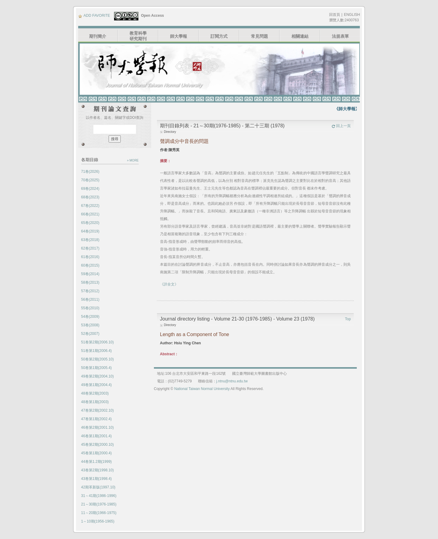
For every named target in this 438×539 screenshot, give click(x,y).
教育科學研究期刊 (138, 36)
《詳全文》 (169, 284)
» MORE (132, 160)
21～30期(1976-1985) (98, 504)
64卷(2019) (90, 231)
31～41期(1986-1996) (98, 496)
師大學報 (178, 36)
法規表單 (340, 36)
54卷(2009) (90, 316)
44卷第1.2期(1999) (96, 461)
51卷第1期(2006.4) (96, 351)
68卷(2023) (90, 197)
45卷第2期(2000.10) (97, 444)
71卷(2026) (90, 171)
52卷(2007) (90, 334)
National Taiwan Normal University (202, 389)
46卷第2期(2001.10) (97, 427)
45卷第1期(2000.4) (96, 453)
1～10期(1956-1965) (97, 521)
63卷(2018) (90, 240)
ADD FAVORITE (94, 15)
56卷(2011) (90, 299)
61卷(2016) (90, 257)
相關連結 (299, 36)
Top (348, 319)
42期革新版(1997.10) (98, 487)
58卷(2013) (90, 282)
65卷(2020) (90, 223)
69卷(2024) (90, 188)
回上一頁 (341, 126)
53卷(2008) (90, 325)
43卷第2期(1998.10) (97, 470)
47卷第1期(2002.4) (96, 419)
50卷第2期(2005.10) (97, 359)
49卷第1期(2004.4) (96, 385)
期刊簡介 (97, 36)
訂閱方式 (219, 36)
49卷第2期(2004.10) (97, 376)
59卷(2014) (90, 274)
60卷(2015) (90, 265)
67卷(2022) (90, 206)
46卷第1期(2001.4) (96, 436)
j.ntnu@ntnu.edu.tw (232, 381)
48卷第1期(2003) (95, 402)
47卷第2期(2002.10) (97, 410)
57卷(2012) (90, 291)
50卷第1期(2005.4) (96, 368)
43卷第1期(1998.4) (96, 479)
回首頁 (334, 14)
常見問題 (259, 36)
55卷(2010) (90, 308)
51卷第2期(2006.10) (97, 342)
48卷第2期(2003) (95, 393)
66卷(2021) (90, 214)
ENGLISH (352, 14)
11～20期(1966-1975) (98, 513)
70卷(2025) (90, 180)
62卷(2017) (90, 248)
